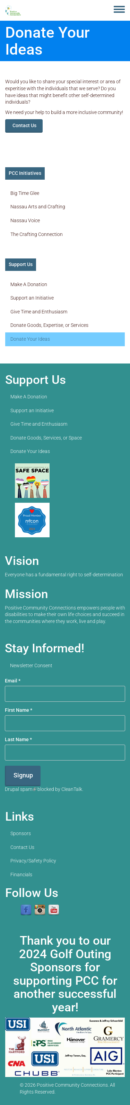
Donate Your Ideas (30, 339)
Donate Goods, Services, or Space (46, 438)
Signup (23, 775)
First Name (18, 710)
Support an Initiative (32, 298)
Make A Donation (28, 284)
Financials (21, 874)
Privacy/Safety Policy (33, 860)
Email (12, 680)
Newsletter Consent (31, 665)
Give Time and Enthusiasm (38, 311)
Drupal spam (20, 789)
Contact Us (24, 125)
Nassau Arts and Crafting (37, 206)
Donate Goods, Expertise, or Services (49, 325)
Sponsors (20, 833)
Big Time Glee (24, 193)
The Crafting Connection (36, 234)
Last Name (18, 739)
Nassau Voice (25, 220)
